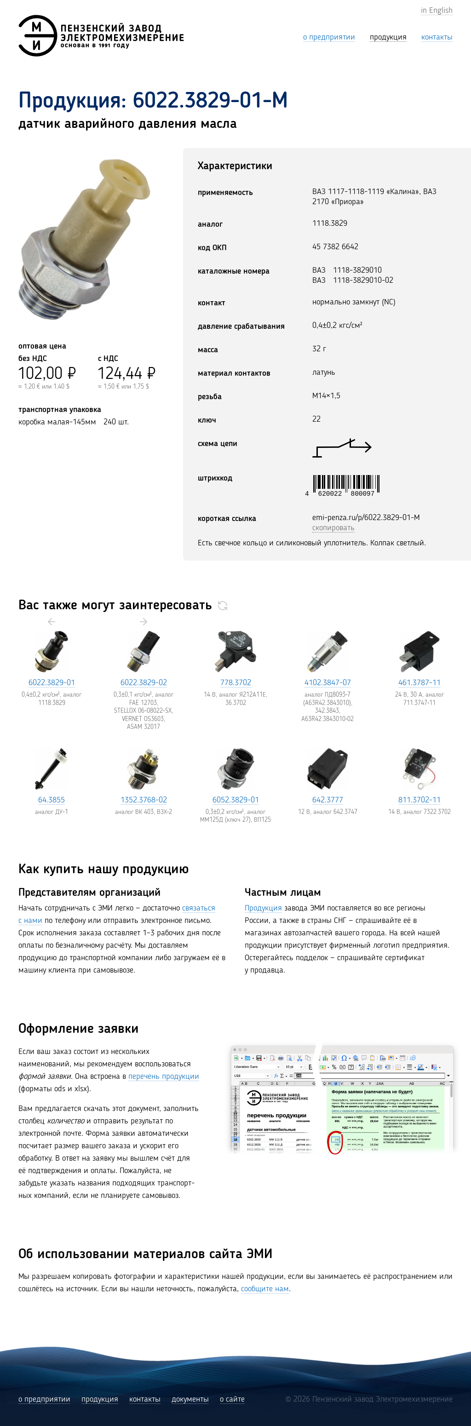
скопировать (333, 528)
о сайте (232, 1399)
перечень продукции (163, 1076)
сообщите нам (265, 1289)
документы (190, 1399)
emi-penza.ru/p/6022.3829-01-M (366, 518)
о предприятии (44, 1399)
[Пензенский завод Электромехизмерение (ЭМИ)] (101, 36)
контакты (145, 1399)
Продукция (263, 908)
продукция (99, 1399)
